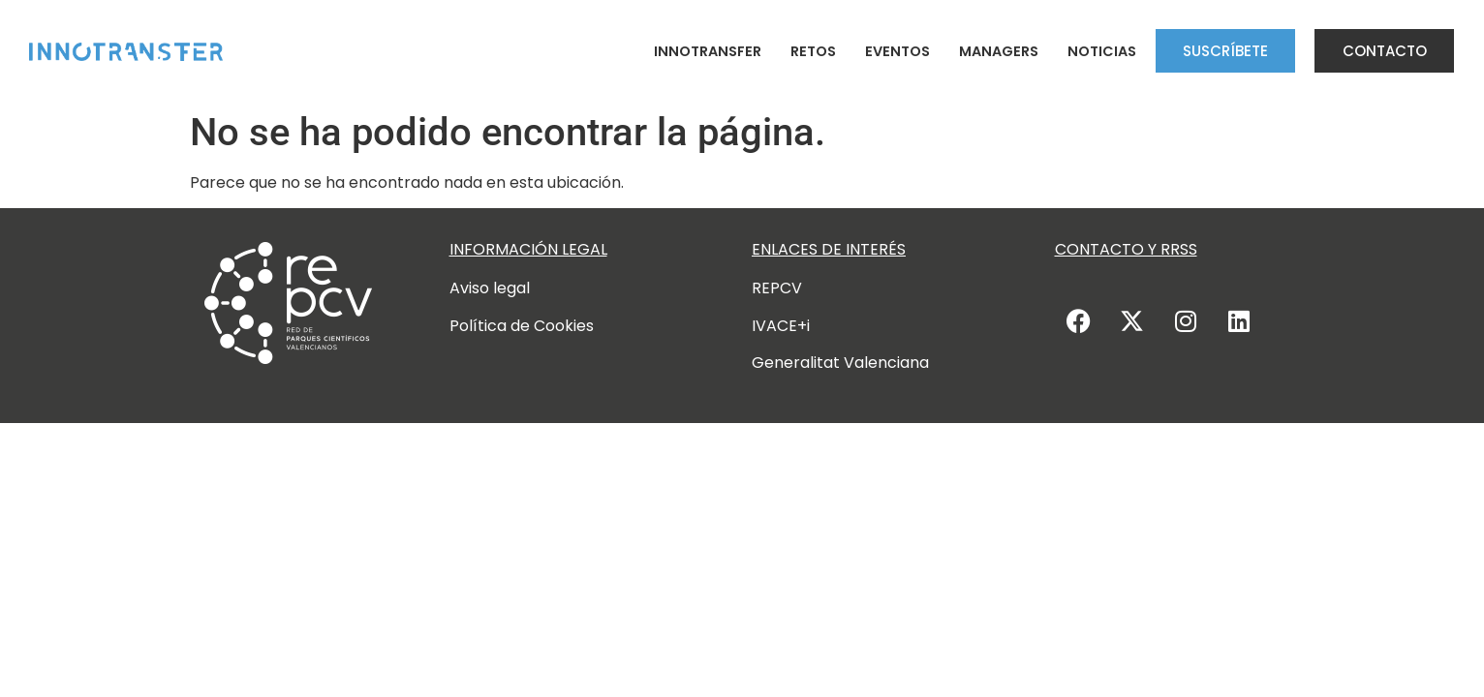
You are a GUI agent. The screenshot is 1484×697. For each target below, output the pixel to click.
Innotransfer (707, 51)
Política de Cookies (521, 326)
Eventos (897, 51)
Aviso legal (489, 288)
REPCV (777, 288)
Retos (813, 51)
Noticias (1101, 51)
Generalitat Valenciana (840, 362)
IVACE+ (779, 326)
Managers (998, 51)
